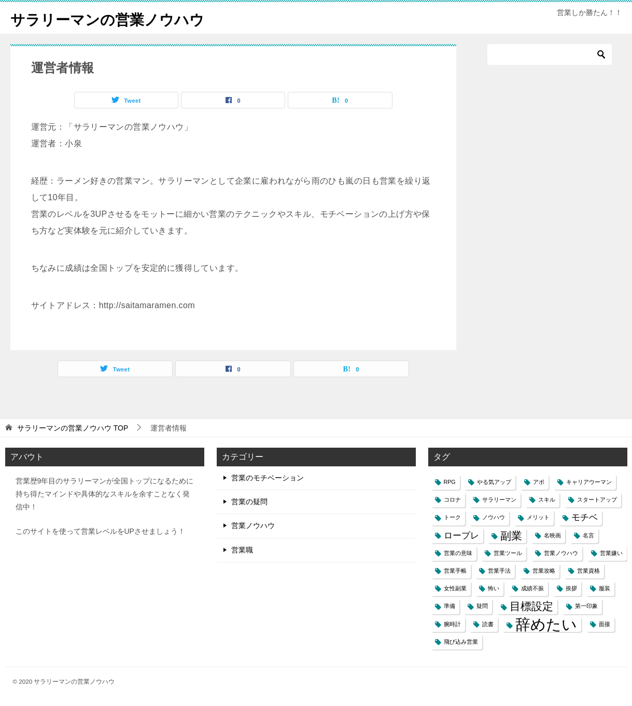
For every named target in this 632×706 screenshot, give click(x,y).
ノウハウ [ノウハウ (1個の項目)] (493, 517)
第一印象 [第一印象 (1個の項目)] (586, 606)
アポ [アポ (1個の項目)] (538, 482)
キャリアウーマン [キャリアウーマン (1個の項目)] (589, 482)
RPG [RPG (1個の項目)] (450, 482)
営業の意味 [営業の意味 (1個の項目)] (458, 553)
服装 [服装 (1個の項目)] (604, 588)
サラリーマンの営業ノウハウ (114, 18)
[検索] (549, 54)
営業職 (242, 550)
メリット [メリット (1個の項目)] (538, 517)
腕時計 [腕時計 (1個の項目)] (452, 624)
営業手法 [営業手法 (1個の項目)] (499, 570)
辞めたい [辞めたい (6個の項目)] (546, 624)
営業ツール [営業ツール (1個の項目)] (508, 553)
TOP (72, 428)
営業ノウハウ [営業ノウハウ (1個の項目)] (561, 553)
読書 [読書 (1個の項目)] (488, 624)
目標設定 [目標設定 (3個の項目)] (531, 606)
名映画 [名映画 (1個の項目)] (552, 535)
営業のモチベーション (267, 478)
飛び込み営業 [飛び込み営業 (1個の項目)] (461, 642)
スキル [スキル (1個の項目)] (546, 499)
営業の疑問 (249, 501)
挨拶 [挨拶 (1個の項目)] (571, 588)
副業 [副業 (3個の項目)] (511, 536)
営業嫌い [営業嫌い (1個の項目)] (611, 553)
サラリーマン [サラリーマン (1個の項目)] (499, 499)
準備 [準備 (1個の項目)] (449, 606)
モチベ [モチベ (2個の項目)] (584, 517)
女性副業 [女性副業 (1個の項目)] (455, 588)
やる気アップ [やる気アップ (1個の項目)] (494, 482)
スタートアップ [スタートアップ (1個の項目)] (597, 499)
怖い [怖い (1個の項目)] (493, 588)
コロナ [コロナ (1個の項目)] (452, 499)
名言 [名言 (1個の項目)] (588, 535)
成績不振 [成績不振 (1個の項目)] (532, 588)
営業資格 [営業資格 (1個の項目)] (588, 570)
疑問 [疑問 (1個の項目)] (482, 606)
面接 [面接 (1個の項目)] (604, 624)
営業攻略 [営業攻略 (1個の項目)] (543, 570)
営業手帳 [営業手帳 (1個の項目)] (455, 570)
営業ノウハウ (253, 525)
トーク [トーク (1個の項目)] (452, 517)
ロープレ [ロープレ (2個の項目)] (461, 536)
